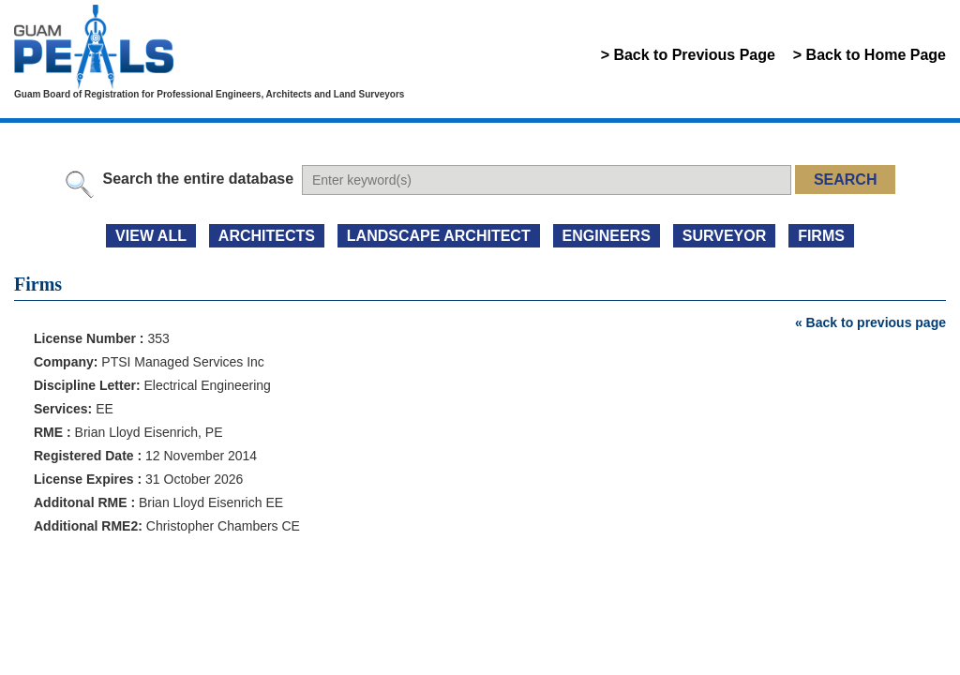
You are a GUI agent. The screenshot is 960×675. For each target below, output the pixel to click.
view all (151, 236)
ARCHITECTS (266, 236)
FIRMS (821, 236)
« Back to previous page (870, 322)
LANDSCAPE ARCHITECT (439, 236)
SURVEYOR (724, 236)
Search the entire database (197, 179)
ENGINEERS (606, 236)
